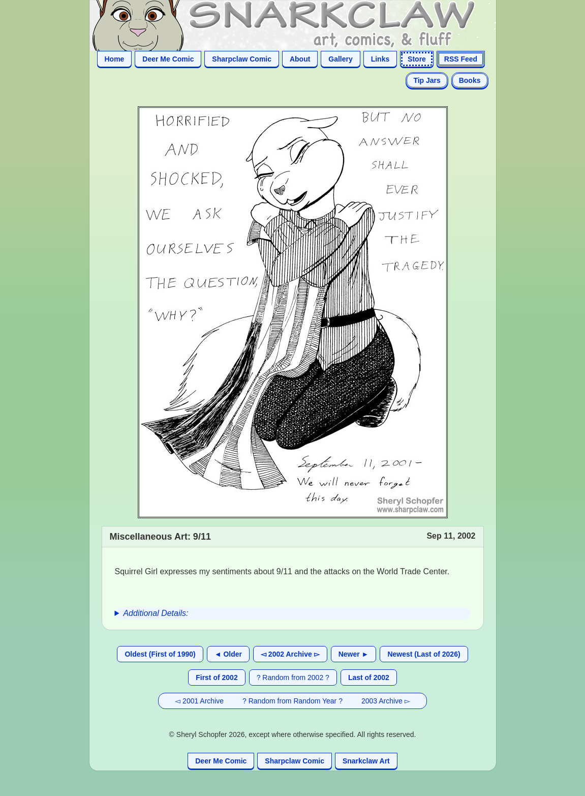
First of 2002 (216, 677)
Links (380, 59)
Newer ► (353, 654)
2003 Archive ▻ (385, 701)
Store (417, 59)
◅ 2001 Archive (199, 701)
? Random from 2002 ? (293, 677)
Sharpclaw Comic (241, 59)
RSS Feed (460, 59)
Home (115, 59)
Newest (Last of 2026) (423, 654)
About (300, 59)
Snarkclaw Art (366, 761)
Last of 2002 (368, 677)
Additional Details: (155, 613)
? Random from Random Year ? (292, 701)
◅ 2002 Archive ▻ (290, 654)
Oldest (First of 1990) (160, 654)
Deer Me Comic (168, 59)
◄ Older (228, 654)
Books (470, 80)
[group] (293, 613)
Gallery (340, 59)
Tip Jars (426, 80)
